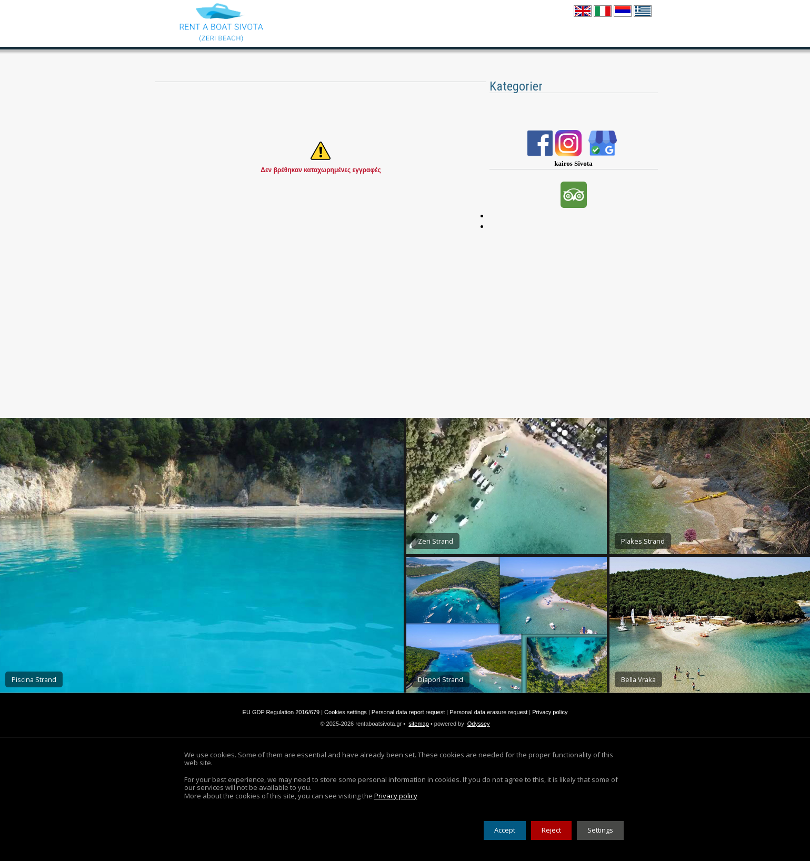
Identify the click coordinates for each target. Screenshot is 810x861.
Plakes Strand (643, 541)
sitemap (418, 723)
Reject (551, 830)
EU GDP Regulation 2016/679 (281, 712)
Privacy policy (549, 712)
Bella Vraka (638, 679)
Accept (504, 830)
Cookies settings (345, 712)
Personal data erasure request (488, 712)
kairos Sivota (573, 163)
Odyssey (478, 723)
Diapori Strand (440, 679)
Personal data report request (408, 712)
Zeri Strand (435, 541)
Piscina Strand (34, 679)
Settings (600, 830)
